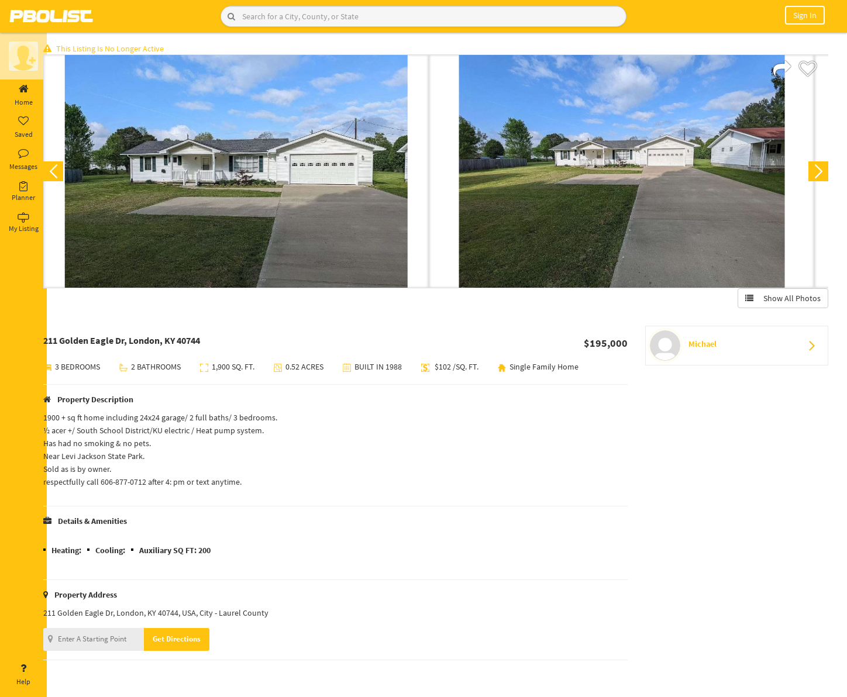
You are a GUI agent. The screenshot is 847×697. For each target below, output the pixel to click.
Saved (23, 127)
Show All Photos (781, 300)
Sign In (805, 15)
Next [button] (817, 173)
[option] (248, 173)
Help (23, 675)
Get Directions (189, 641)
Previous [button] (65, 173)
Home (23, 95)
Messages (23, 160)
